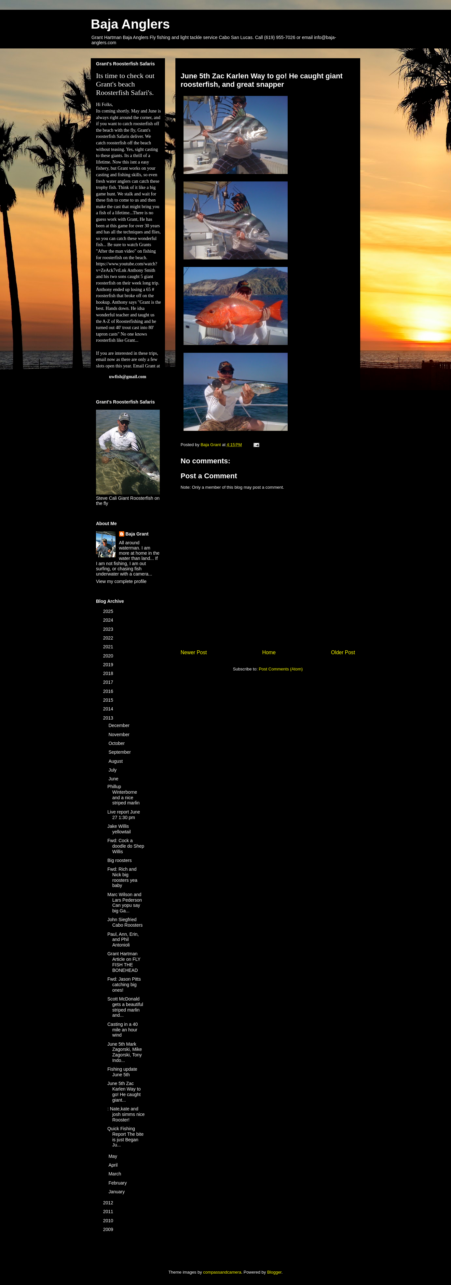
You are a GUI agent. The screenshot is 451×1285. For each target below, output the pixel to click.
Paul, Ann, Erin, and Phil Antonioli (123, 940)
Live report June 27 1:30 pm (123, 814)
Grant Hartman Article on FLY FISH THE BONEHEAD (124, 962)
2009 (109, 1229)
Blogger (274, 1272)
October (117, 743)
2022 (109, 638)
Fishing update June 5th (122, 1071)
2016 (109, 691)
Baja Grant (137, 534)
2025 (109, 611)
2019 (109, 664)
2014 (109, 708)
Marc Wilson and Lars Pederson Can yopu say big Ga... (124, 902)
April (113, 1165)
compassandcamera (222, 1272)
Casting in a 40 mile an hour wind (122, 1030)
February (118, 1183)
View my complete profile (121, 581)
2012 (109, 1202)
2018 (109, 673)
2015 (109, 700)
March (115, 1173)
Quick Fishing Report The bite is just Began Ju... (125, 1136)
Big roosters (119, 860)
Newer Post (194, 652)
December (119, 725)
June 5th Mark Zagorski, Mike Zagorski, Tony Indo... (124, 1052)
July (113, 770)
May (113, 1156)
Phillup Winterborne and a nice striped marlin (123, 794)
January (117, 1191)
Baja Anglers (130, 24)
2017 (109, 682)
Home (269, 652)
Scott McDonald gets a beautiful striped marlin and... (125, 1007)
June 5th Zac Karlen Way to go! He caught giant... (124, 1091)
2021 (109, 646)
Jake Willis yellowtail (119, 829)
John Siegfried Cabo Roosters (125, 922)
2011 (109, 1211)
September (120, 752)
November (119, 734)
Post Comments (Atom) (281, 669)
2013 (109, 718)
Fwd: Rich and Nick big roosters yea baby (122, 877)
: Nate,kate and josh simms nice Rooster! (126, 1114)
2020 (109, 655)
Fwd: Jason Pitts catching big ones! (124, 984)
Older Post (343, 652)
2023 (109, 629)
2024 (109, 620)
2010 (109, 1220)
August (116, 761)
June (113, 778)
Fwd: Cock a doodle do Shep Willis (125, 846)
